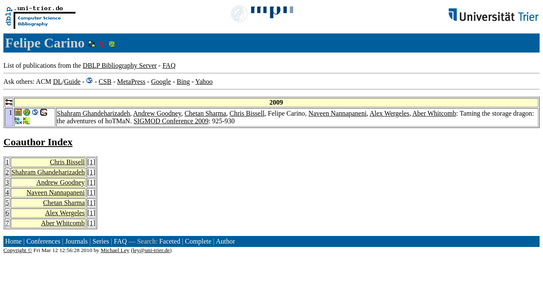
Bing (183, 81)
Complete (198, 241)
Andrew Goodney (157, 113)
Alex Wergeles (389, 113)
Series (100, 241)
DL (57, 81)
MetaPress (131, 81)
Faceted (169, 241)
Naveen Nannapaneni (337, 113)
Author (225, 241)
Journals (76, 241)
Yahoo (204, 81)
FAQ (169, 65)
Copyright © (17, 250)
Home (13, 241)
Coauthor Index (38, 141)
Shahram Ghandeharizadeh (93, 113)
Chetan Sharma (205, 113)
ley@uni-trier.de (151, 250)
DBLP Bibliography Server (120, 65)
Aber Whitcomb (434, 113)
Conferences (43, 241)
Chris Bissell (247, 113)
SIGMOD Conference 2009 (171, 121)
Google (161, 81)
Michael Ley (115, 250)
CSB (104, 81)
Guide (72, 81)
